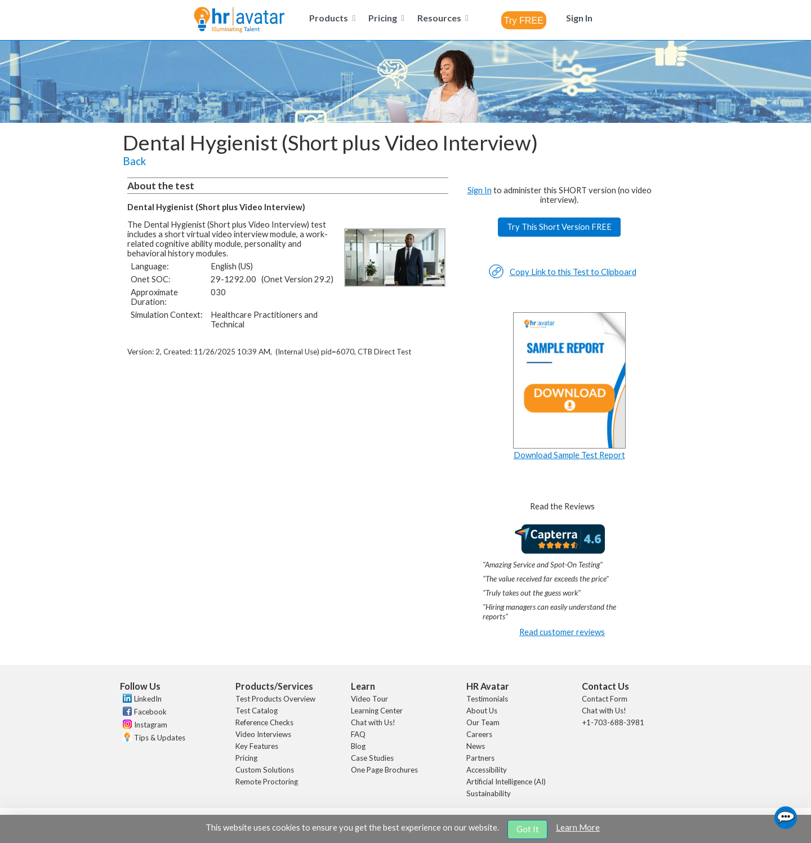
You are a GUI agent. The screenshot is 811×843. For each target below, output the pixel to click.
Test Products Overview (275, 698)
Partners (480, 757)
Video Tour (369, 698)
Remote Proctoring (266, 781)
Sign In (479, 190)
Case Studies (372, 757)
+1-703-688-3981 (613, 722)
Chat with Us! (373, 722)
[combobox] (523, 20)
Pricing (246, 757)
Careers (479, 734)
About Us (481, 710)
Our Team (483, 722)
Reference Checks (264, 722)
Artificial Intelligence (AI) (506, 781)
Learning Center (377, 710)
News (475, 746)
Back (134, 161)
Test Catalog (256, 710)
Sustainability (488, 793)
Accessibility (486, 769)
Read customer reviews (562, 632)
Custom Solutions (264, 769)
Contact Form (604, 698)
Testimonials (487, 698)
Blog (358, 746)
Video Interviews (263, 734)
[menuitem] (330, 18)
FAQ (358, 734)
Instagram (150, 724)
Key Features (256, 746)
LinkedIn (148, 698)
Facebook (150, 711)
